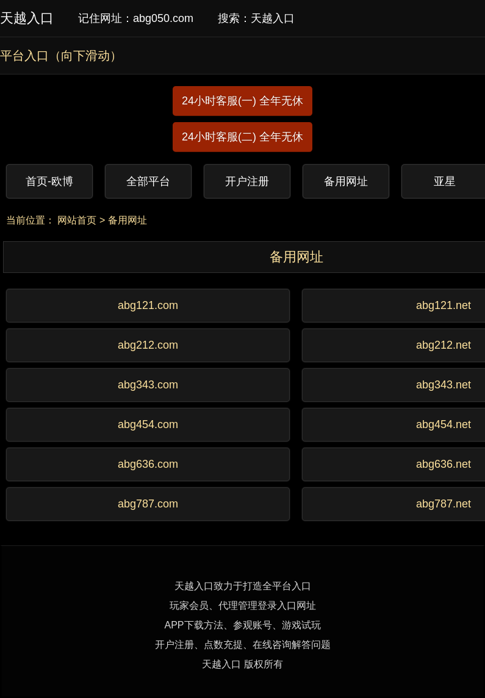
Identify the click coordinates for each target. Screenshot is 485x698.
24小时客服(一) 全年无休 (242, 101)
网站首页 (76, 220)
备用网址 (127, 220)
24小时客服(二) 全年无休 (242, 137)
